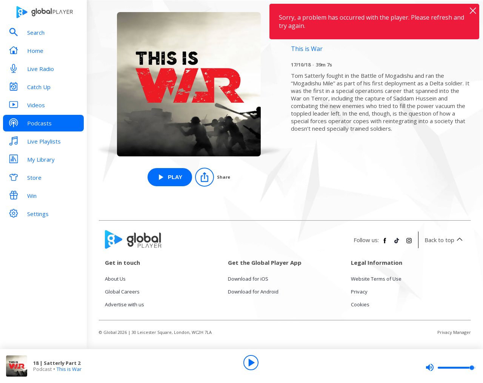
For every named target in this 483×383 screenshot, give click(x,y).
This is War (69, 369)
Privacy (359, 291)
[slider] (450, 367)
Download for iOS (248, 278)
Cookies (360, 304)
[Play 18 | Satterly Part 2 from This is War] (170, 177)
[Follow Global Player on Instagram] (409, 243)
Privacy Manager (454, 332)
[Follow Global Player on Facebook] (385, 243)
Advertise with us (124, 304)
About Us (115, 278)
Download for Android (253, 291)
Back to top (445, 240)
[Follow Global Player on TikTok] (397, 243)
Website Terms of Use (376, 278)
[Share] (212, 177)
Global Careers (122, 291)
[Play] (250, 362)
